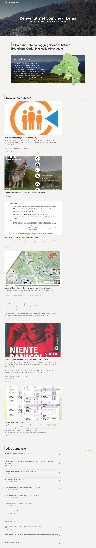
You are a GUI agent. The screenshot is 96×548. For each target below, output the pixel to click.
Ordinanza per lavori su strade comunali (16, 325)
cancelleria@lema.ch (12, 367)
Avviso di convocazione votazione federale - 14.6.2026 (66, 309)
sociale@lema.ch (9, 527)
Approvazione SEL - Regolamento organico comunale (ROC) (68, 325)
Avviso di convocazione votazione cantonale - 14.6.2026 (22, 309)
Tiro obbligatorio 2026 (56, 333)
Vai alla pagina (12, 383)
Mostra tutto (88, 99)
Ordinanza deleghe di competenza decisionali (63, 317)
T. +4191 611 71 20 (54, 507)
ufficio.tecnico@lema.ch (13, 404)
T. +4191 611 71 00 (11, 365)
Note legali (34, 543)
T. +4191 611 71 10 (9, 525)
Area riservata (50, 543)
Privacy (28, 543)
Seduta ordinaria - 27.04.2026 (58, 301)
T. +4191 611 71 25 (11, 402)
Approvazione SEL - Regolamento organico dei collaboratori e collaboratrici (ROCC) (24, 333)
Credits (44, 543)
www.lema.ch (10, 369)
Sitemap (39, 543)
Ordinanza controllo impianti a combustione (18, 317)
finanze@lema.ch (54, 509)
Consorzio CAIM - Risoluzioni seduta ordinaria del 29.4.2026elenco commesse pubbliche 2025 (64, 292)
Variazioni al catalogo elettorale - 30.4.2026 (18, 291)
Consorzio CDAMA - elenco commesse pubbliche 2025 (21, 301)
